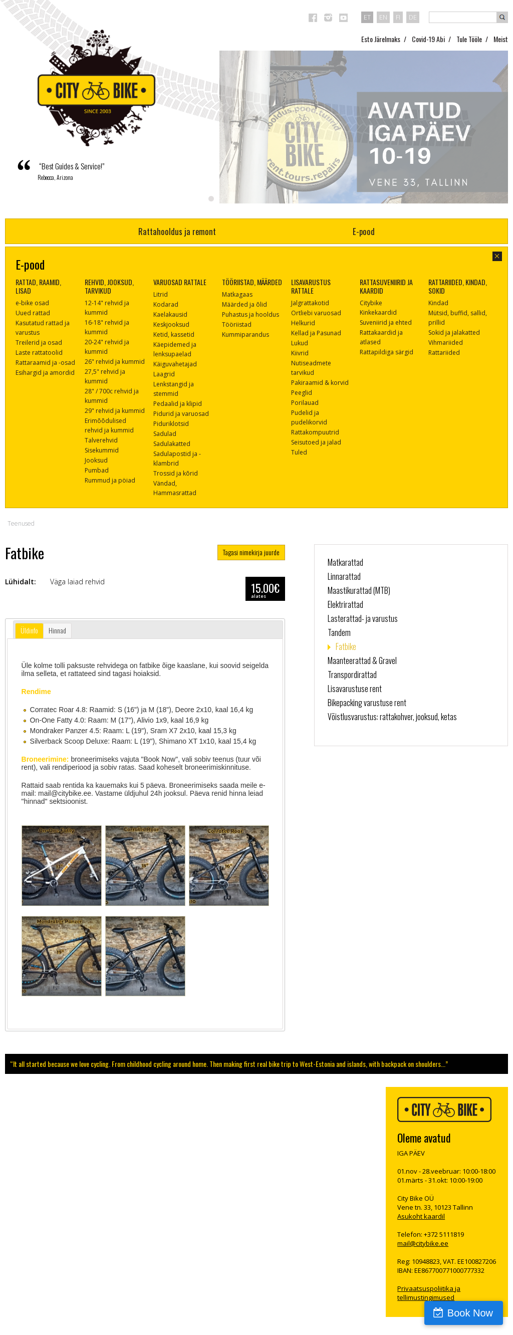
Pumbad (97, 470)
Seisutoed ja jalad (316, 442)
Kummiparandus (245, 334)
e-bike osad (32, 303)
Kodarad (165, 304)
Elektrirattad (345, 604)
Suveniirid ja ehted (386, 322)
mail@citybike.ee (422, 1243)
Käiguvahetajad (175, 364)
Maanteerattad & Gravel (362, 660)
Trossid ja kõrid (175, 473)
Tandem (339, 632)
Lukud (299, 343)
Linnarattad (344, 576)
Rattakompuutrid (315, 432)
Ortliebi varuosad (316, 313)
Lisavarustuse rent (355, 689)
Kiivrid (300, 353)
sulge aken (497, 256)
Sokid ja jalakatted (454, 332)
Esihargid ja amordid (45, 372)
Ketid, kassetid (173, 334)
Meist (500, 39)
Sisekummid (102, 450)
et (367, 17)
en (383, 17)
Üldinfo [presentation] (29, 630)
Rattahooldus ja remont (177, 231)
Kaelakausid (170, 314)
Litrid (160, 294)
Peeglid (301, 392)
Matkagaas (237, 294)
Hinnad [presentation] (57, 630)
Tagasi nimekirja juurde (251, 552)
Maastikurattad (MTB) (359, 590)
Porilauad (305, 402)
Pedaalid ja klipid (177, 403)
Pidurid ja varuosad (181, 413)
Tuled (299, 452)
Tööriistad (236, 324)
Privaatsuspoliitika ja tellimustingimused (428, 1293)
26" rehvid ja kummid (115, 361)
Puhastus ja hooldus (250, 314)
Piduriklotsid (171, 423)
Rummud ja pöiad (110, 480)
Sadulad (164, 433)
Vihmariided (445, 342)
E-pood (364, 231)
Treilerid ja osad (39, 342)
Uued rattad (33, 313)
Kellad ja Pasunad (316, 333)
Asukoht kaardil (421, 1216)
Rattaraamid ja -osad (45, 362)
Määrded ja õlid (244, 304)
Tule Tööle (469, 39)
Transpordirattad (352, 675)
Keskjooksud (171, 324)
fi (398, 17)
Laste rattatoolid (39, 352)
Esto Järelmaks (380, 39)
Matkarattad (345, 562)
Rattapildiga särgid (386, 352)
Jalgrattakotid (310, 303)
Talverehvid (101, 440)
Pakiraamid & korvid (320, 382)
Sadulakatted (171, 443)
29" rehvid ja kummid (115, 410)
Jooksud (96, 460)
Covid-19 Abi (428, 39)
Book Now (470, 1312)
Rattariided (444, 352)
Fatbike (346, 646)
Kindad (438, 303)
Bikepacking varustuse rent (367, 703)
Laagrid (164, 374)
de (413, 17)
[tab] (29, 631)
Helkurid (303, 323)
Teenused (21, 523)
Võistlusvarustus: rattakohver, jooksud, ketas (392, 717)
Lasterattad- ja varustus (363, 618)
